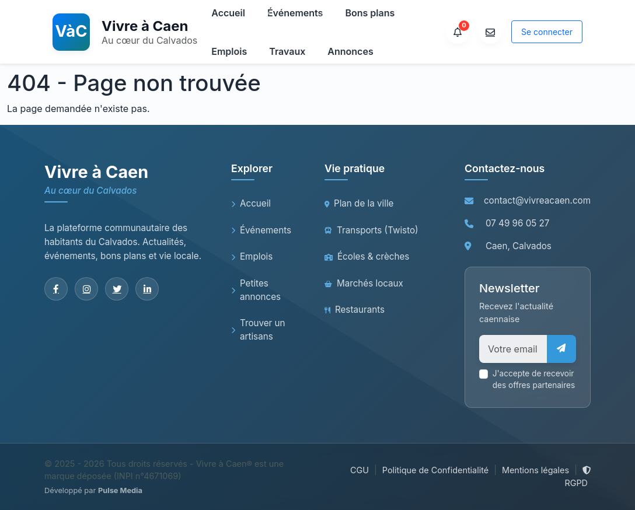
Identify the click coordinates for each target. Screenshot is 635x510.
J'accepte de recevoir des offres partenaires (534, 379)
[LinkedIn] (147, 289)
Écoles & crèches (367, 256)
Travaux (287, 51)
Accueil (251, 203)
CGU (359, 470)
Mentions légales (535, 470)
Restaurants (355, 309)
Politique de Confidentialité (435, 470)
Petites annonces (256, 290)
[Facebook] (56, 289)
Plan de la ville (359, 203)
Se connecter (547, 32)
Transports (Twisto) (371, 230)
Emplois (229, 51)
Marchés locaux (364, 283)
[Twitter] (116, 289)
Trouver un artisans (258, 329)
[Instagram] (86, 289)
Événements (261, 230)
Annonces (350, 51)
